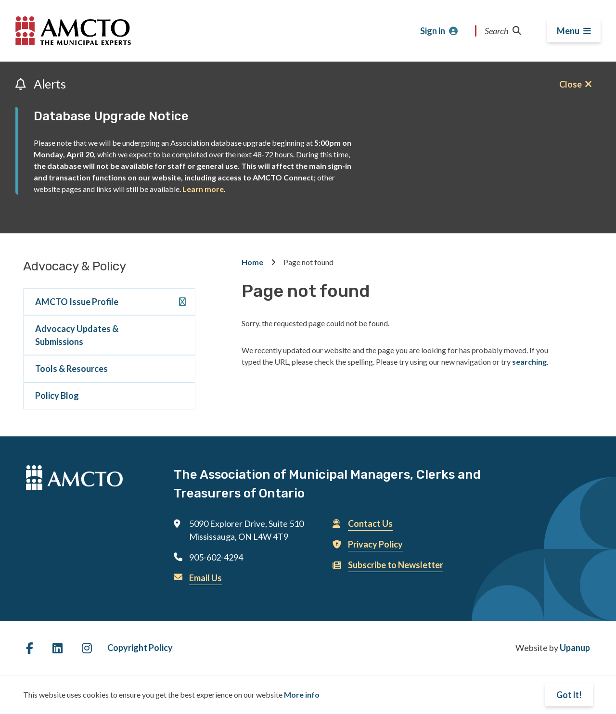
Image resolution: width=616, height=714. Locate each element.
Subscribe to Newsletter (395, 565)
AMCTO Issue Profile (76, 301)
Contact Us (370, 523)
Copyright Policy (140, 647)
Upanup (575, 647)
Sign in (432, 31)
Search (503, 31)
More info (302, 694)
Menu (568, 31)
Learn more (203, 188)
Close (570, 84)
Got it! (569, 694)
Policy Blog (57, 395)
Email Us (205, 578)
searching (529, 361)
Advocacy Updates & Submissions (76, 335)
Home (252, 262)
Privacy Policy (375, 544)
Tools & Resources (71, 368)
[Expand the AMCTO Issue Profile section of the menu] (182, 303)
